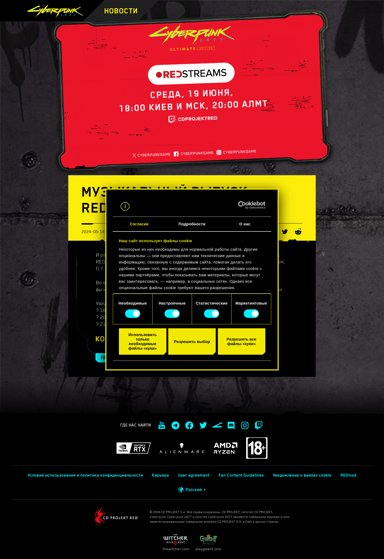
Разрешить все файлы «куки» (241, 341)
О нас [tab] (244, 224)
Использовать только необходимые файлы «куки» (142, 341)
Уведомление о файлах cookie (302, 475)
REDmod (349, 475)
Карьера (160, 475)
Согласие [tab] (139, 224)
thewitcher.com (176, 542)
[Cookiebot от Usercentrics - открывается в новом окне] (242, 205)
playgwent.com (208, 542)
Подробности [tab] (192, 224)
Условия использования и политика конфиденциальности (85, 475)
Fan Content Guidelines (241, 475)
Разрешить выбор (192, 341)
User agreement (194, 475)
